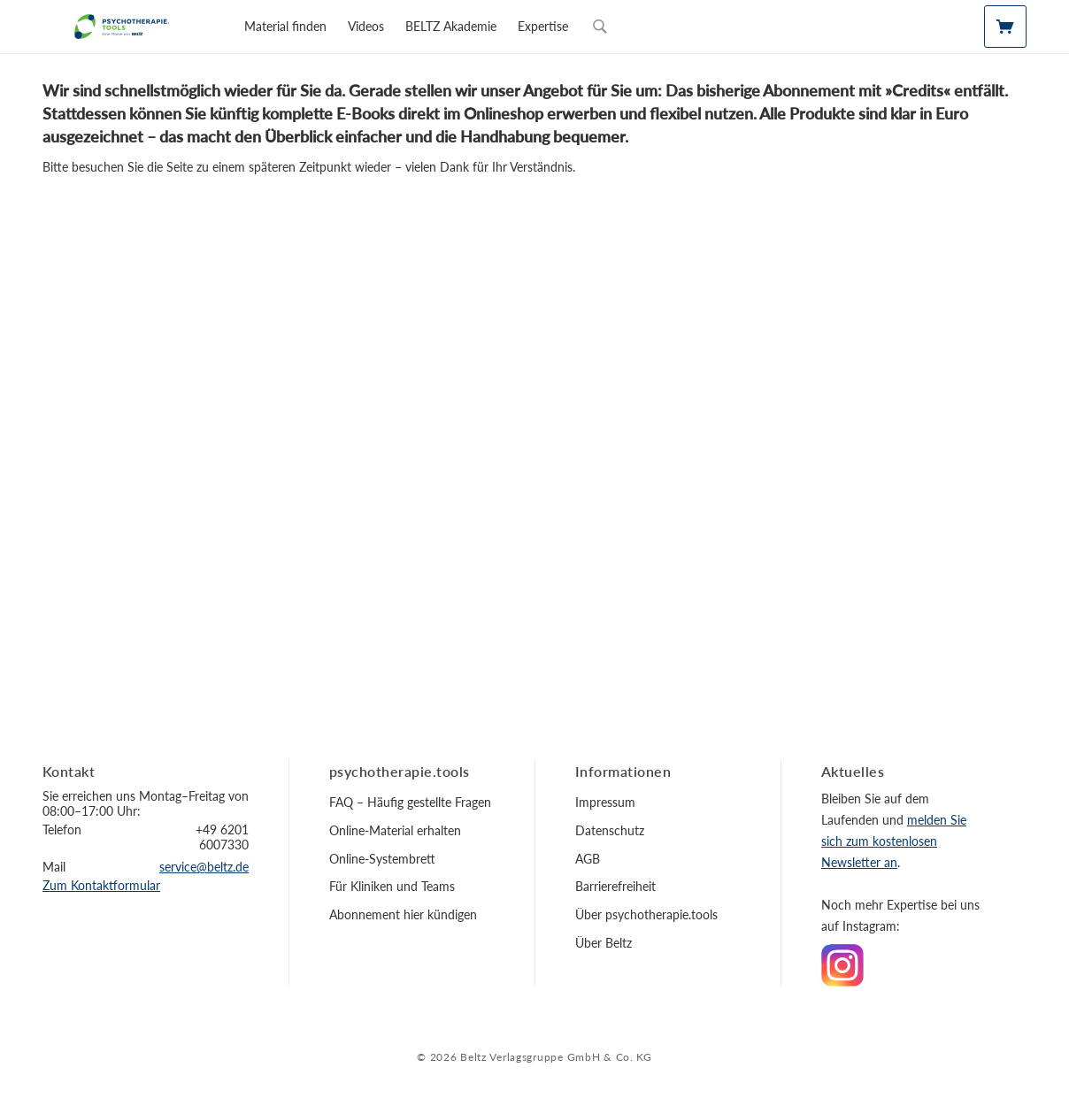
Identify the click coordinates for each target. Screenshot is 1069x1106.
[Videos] (366, 26)
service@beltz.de (204, 866)
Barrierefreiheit (615, 886)
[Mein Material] (1005, 26)
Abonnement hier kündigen (403, 914)
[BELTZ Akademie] (451, 26)
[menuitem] (285, 26)
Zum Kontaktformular (101, 885)
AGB (587, 858)
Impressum (605, 802)
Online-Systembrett (382, 858)
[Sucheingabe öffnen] (600, 26)
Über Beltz (603, 942)
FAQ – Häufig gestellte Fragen (410, 802)
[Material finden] (285, 26)
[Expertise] (543, 26)
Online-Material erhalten (395, 830)
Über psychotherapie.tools (646, 914)
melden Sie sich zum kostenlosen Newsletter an (893, 841)
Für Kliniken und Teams (392, 886)
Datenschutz (609, 830)
